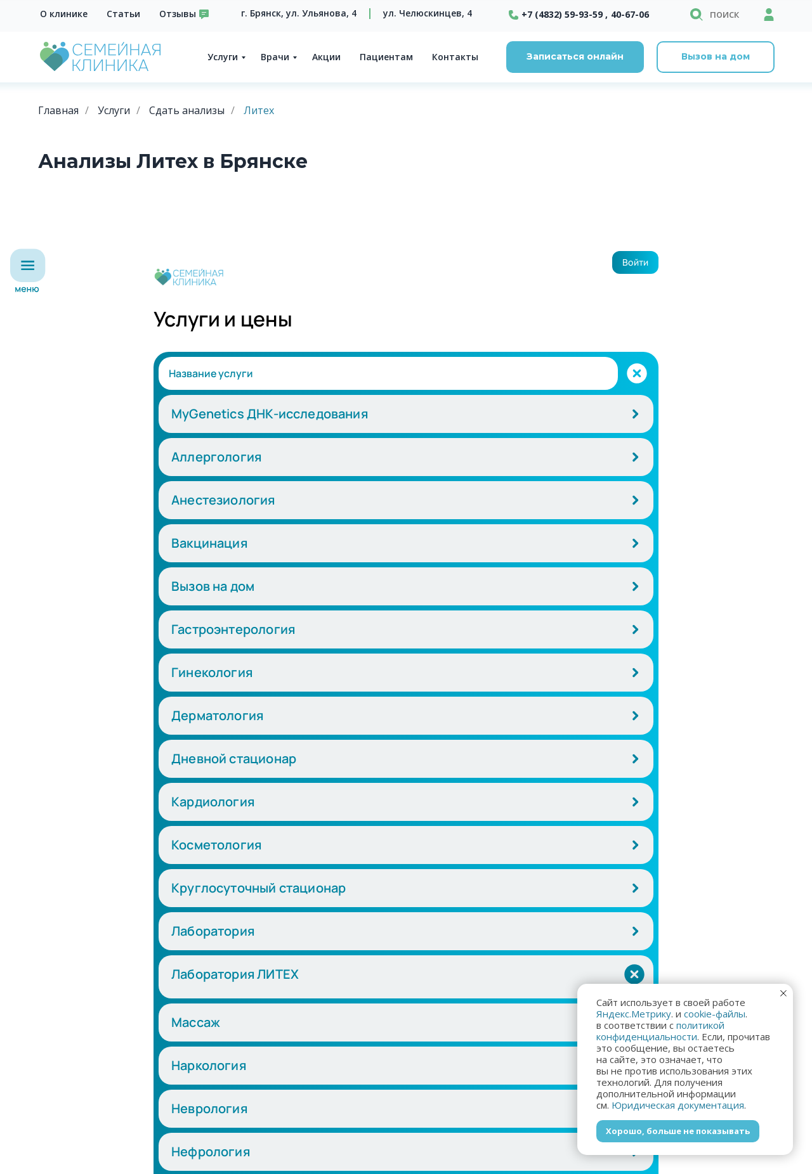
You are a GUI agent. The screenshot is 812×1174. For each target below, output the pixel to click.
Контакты (455, 57)
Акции (326, 57)
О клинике (64, 14)
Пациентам (386, 57)
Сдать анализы (187, 111)
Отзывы (177, 14)
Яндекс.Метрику (633, 1013)
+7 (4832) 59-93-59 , (564, 14)
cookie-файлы (714, 1013)
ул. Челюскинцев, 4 (427, 13)
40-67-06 (630, 14)
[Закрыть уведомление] (783, 993)
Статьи (123, 14)
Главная (58, 111)
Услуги (222, 57)
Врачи (275, 57)
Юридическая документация (678, 1105)
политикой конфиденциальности (660, 1031)
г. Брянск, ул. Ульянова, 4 (299, 13)
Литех (259, 111)
